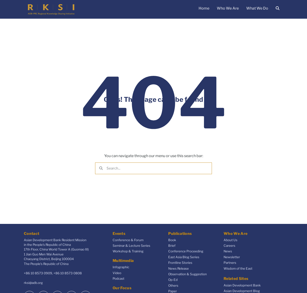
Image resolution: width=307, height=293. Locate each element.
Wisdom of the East (238, 268)
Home (204, 8)
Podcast (118, 278)
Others (173, 285)
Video (117, 273)
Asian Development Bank (242, 285)
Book (172, 240)
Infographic (121, 267)
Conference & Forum (128, 240)
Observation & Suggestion (187, 274)
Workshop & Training (128, 251)
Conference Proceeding (185, 251)
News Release (178, 268)
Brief (171, 245)
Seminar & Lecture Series (131, 245)
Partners (230, 263)
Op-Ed (173, 280)
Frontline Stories (180, 263)
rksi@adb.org (33, 283)
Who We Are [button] (228, 8)
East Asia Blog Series (183, 257)
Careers (229, 245)
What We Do (257, 8)
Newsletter (232, 257)
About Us (230, 240)
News (228, 251)
